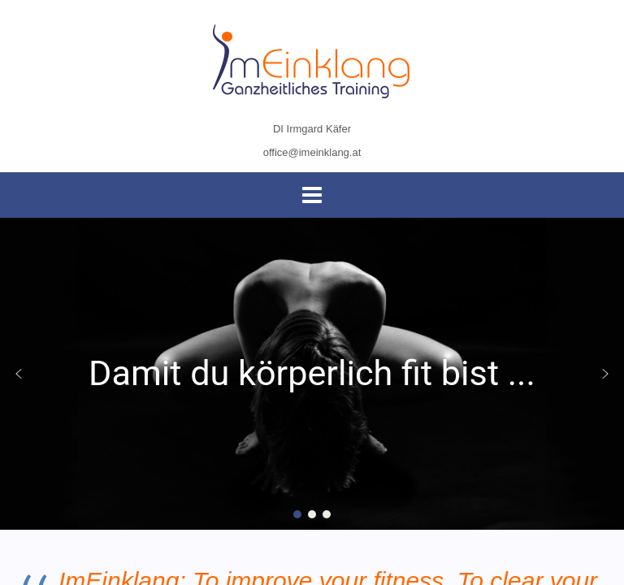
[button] (18, 373)
